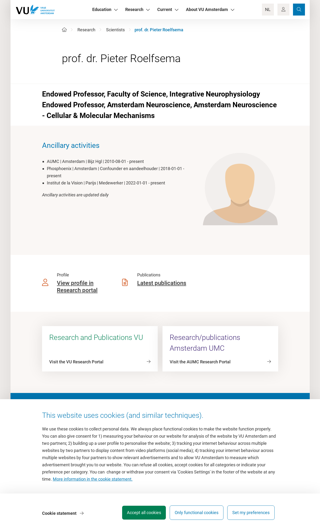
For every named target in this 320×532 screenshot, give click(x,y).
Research (86, 29)
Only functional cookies (195, 513)
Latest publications (161, 283)
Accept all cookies (140, 513)
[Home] (64, 29)
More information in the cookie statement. (93, 480)
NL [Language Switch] (268, 9)
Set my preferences (251, 513)
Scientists (115, 29)
